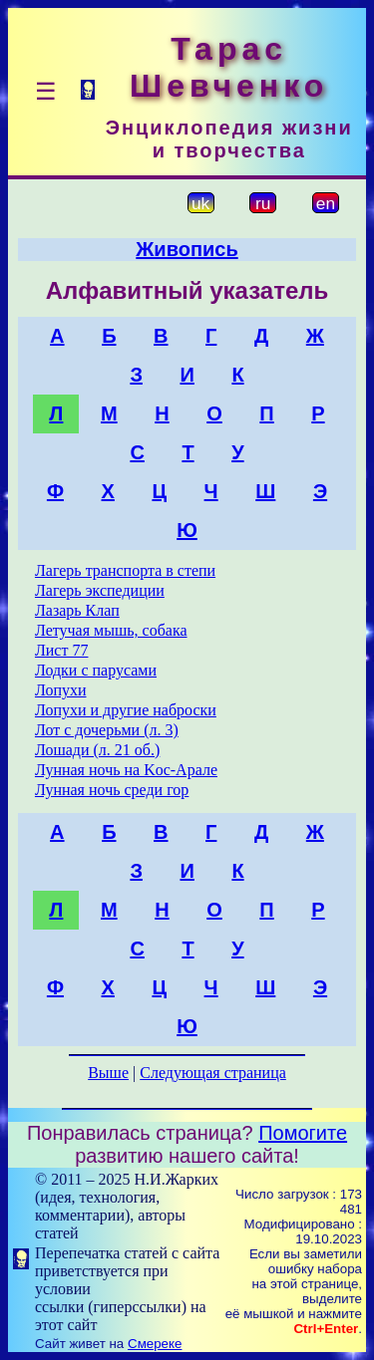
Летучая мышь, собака (111, 630)
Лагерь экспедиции (100, 590)
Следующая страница (213, 1072)
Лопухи (61, 689)
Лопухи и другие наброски (125, 709)
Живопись (186, 249)
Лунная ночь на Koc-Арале (126, 769)
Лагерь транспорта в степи (125, 570)
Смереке (155, 1343)
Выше (108, 1072)
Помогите (302, 1133)
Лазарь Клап (77, 610)
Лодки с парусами (96, 670)
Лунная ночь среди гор (111, 789)
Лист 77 (62, 650)
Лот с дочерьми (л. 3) (107, 729)
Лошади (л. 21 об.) (97, 749)
